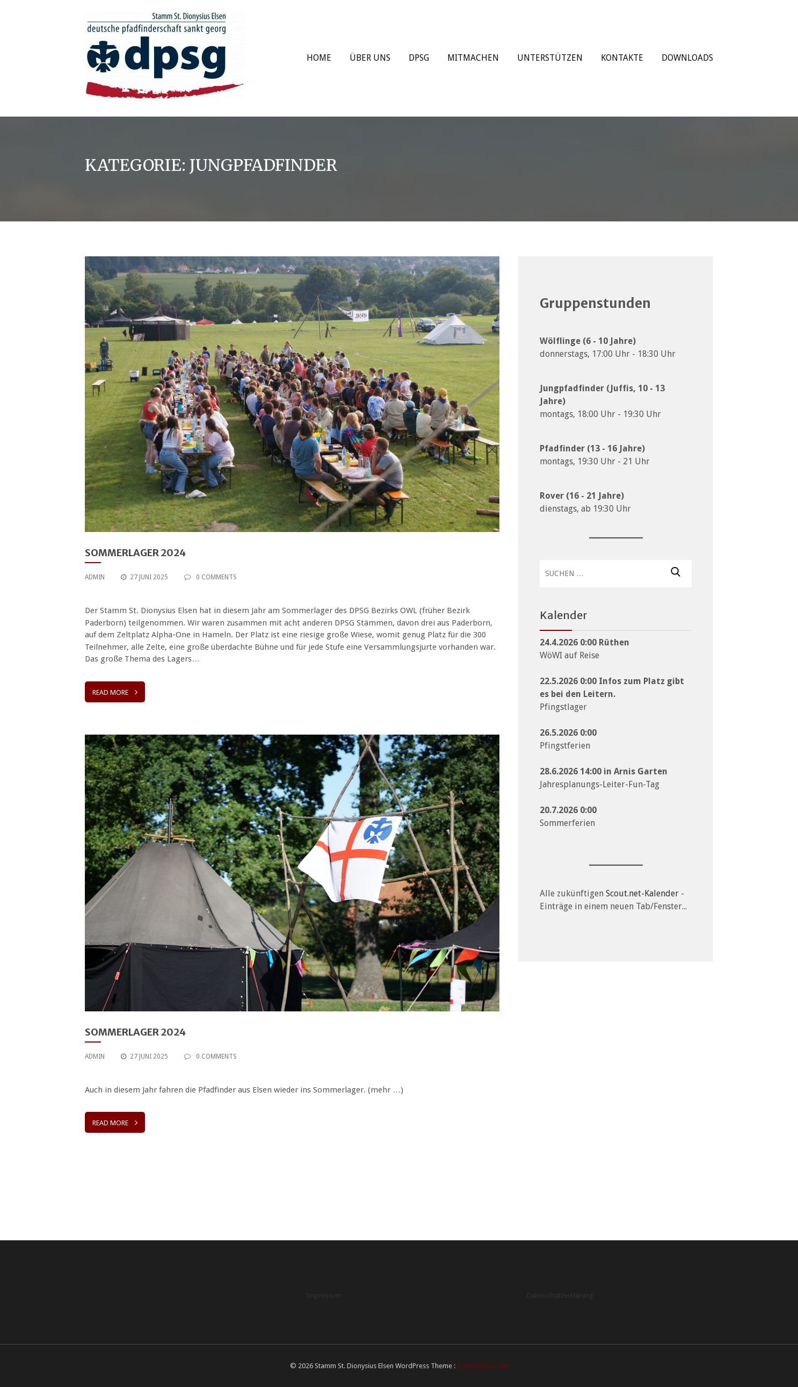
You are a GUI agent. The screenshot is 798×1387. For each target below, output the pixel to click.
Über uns (370, 58)
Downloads (687, 58)
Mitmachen (473, 58)
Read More (114, 692)
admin (95, 577)
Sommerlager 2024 (135, 553)
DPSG (419, 58)
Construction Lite (483, 1366)
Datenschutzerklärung (559, 1295)
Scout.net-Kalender (642, 893)
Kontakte (622, 58)
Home (319, 58)
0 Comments (210, 577)
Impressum (324, 1295)
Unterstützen (550, 58)
